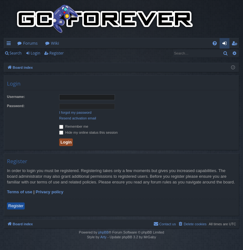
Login (35, 53)
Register (56, 53)
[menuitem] (215, 43)
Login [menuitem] (225, 44)
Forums (30, 43)
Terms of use (19, 191)
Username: (16, 97)
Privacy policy (49, 191)
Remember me (73, 126)
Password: (16, 106)
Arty (103, 237)
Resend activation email (77, 118)
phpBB (103, 232)
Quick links (10, 44)
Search (15, 53)
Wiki (55, 43)
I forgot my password (75, 112)
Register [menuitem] (235, 44)
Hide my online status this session (88, 132)
